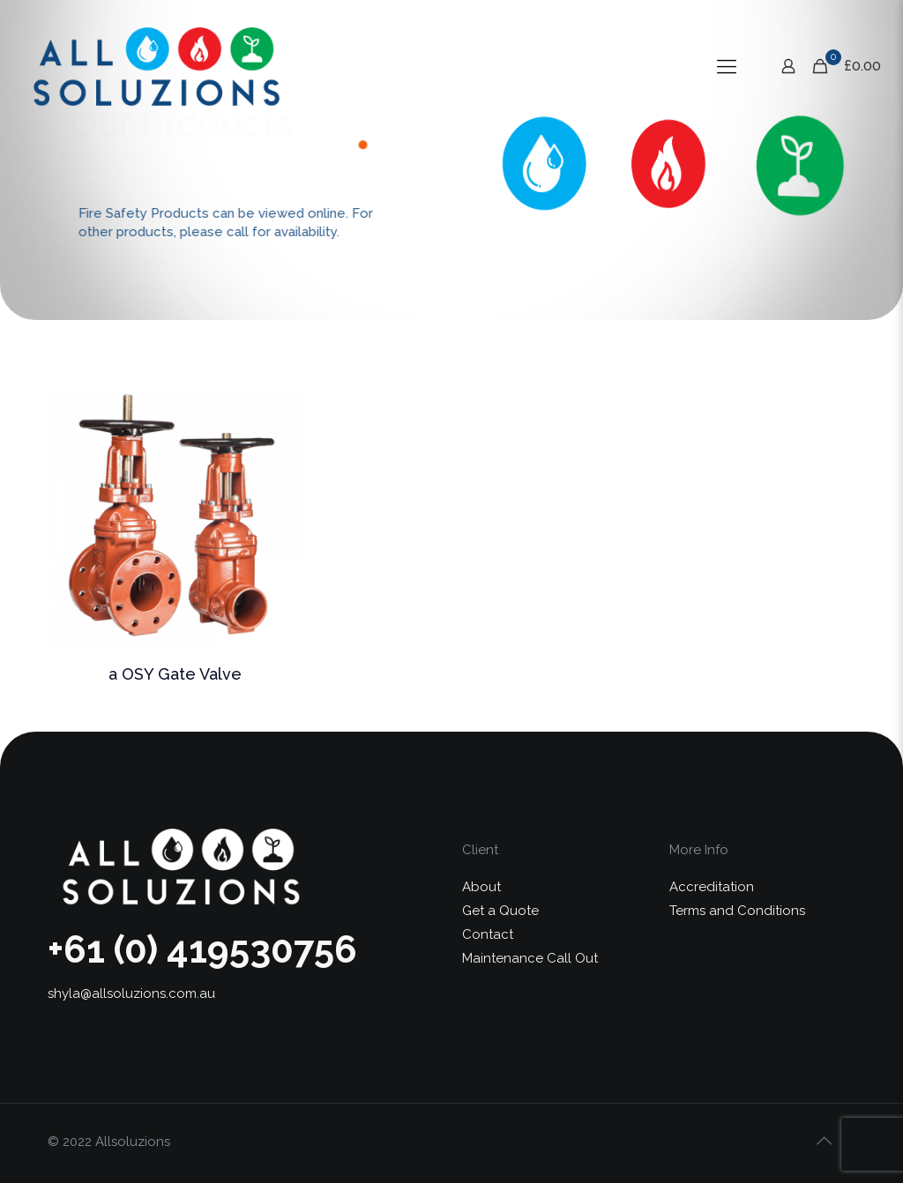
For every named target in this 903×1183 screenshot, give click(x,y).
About (481, 887)
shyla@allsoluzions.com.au (131, 993)
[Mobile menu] (727, 66)
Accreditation (711, 887)
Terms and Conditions (737, 911)
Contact (487, 934)
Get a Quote (500, 911)
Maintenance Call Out (530, 958)
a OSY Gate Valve (175, 674)
